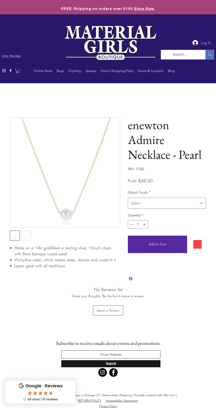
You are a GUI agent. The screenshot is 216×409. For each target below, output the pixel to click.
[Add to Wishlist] (197, 244)
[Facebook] (10, 70)
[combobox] (167, 203)
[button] (17, 70)
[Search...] (180, 54)
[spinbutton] (138, 224)
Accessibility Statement (122, 401)
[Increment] (145, 224)
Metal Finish (139, 192)
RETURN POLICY (89, 401)
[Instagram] (4, 70)
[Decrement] (131, 224)
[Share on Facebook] (130, 278)
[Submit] (110, 363)
